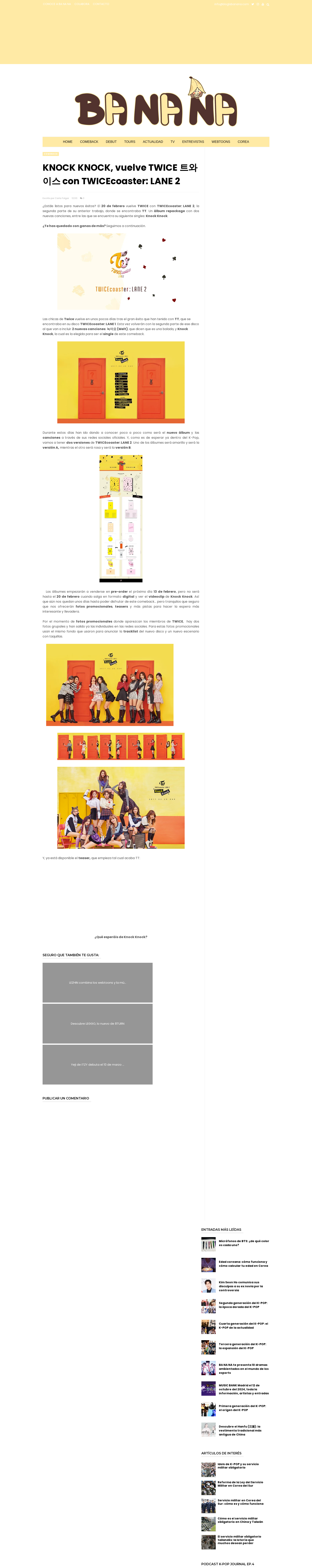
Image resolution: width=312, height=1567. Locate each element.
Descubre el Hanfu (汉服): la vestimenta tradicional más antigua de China (240, 1349)
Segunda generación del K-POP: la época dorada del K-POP (243, 1223)
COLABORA (81, 4)
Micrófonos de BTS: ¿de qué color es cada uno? (244, 1162)
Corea (243, 141)
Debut (111, 141)
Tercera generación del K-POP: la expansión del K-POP (242, 1265)
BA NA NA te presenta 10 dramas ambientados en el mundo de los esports (244, 1287)
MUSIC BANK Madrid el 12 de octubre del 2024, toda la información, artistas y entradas (244, 1308)
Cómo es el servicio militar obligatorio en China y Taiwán (240, 1438)
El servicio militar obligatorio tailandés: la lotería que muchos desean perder (239, 1458)
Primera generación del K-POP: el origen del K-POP (242, 1326)
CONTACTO (101, 4)
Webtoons (221, 141)
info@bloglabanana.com (231, 4)
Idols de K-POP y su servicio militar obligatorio (238, 1384)
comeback (51, 153)
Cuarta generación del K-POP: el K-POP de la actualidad (243, 1244)
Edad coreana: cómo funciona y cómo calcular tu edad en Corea (243, 1182)
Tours (129, 141)
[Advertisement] (77, 36)
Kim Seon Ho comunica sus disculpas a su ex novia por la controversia (241, 1205)
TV (173, 141)
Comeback (89, 141)
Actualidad (153, 141)
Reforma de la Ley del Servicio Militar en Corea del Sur (240, 1402)
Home (67, 141)
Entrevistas (193, 141)
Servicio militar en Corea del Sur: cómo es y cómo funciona (240, 1420)
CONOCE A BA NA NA (57, 4)
